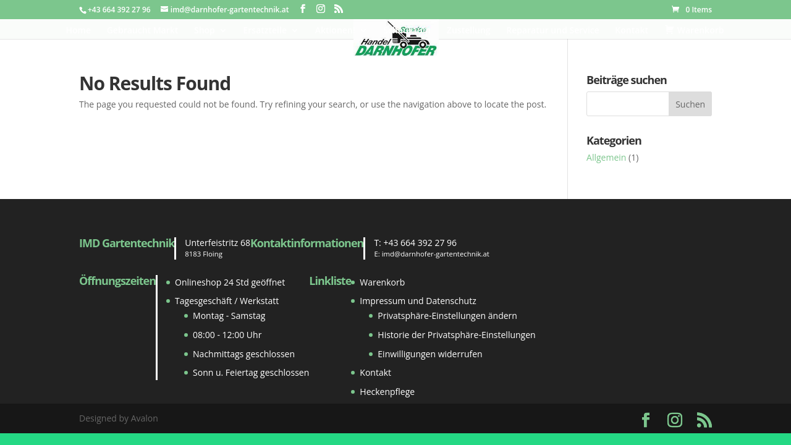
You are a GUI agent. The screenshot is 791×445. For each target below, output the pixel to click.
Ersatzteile (265, 31)
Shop (204, 31)
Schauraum (407, 31)
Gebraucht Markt (143, 31)
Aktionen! (335, 31)
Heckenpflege (387, 391)
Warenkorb (382, 282)
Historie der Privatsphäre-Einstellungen (456, 335)
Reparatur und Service (552, 31)
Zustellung (469, 31)
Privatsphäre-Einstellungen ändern (447, 315)
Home (78, 31)
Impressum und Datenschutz (418, 301)
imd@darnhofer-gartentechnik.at (435, 253)
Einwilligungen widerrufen (430, 354)
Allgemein (606, 157)
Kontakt (631, 31)
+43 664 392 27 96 (420, 242)
